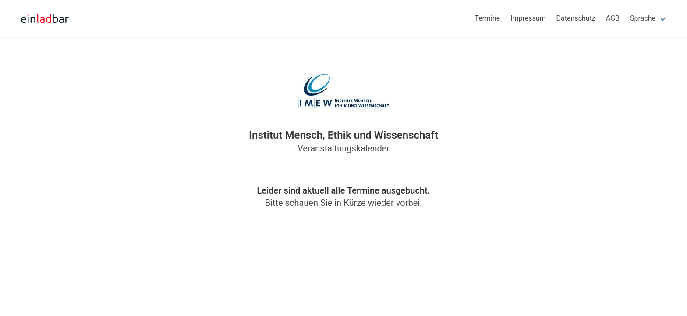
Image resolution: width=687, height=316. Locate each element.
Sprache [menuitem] (642, 18)
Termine (487, 18)
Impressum (528, 18)
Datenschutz (575, 18)
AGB (613, 18)
